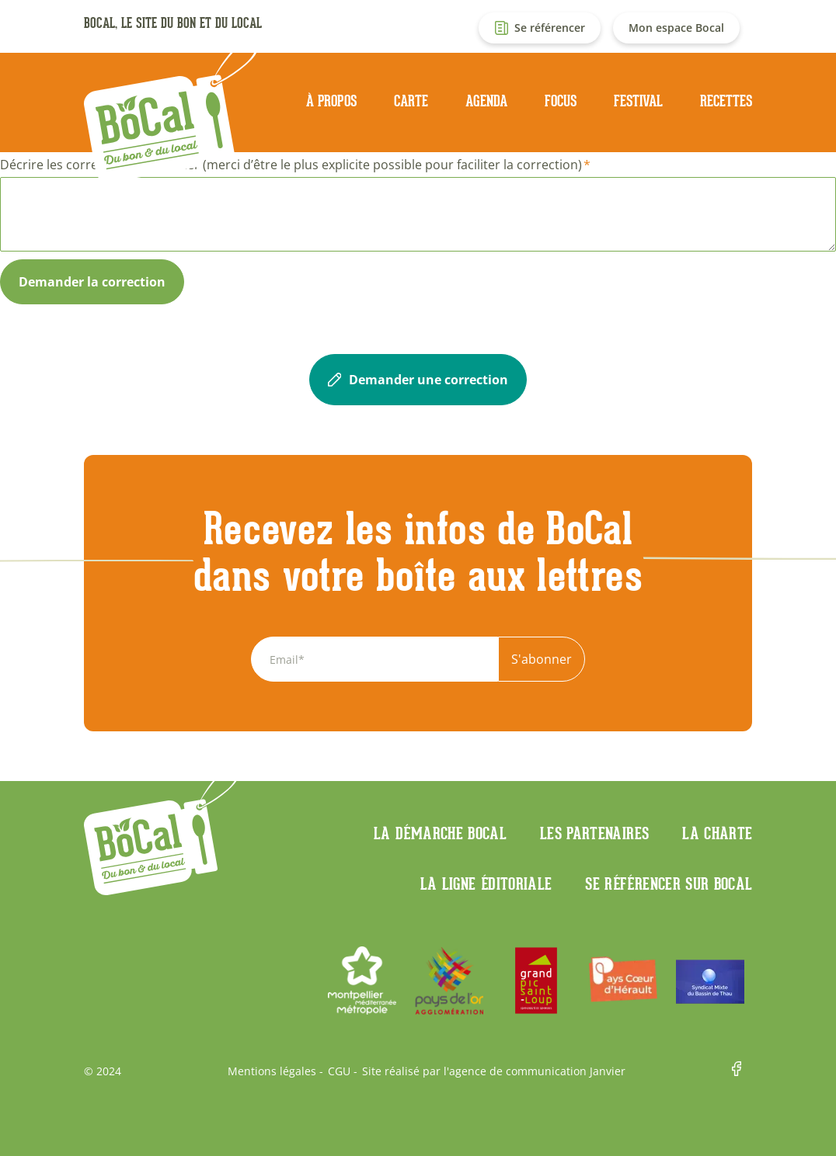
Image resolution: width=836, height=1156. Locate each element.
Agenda (486, 101)
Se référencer (549, 27)
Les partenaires (594, 833)
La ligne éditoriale (486, 883)
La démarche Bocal (440, 833)
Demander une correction (418, 379)
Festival (638, 101)
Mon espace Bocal (676, 27)
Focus (560, 101)
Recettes (726, 101)
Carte (411, 101)
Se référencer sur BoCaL (668, 883)
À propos (331, 101)
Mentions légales (272, 1071)
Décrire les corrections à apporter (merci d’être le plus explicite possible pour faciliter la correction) (291, 164)
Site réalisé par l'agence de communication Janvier (493, 1071)
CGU (339, 1071)
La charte (717, 833)
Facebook (742, 1071)
